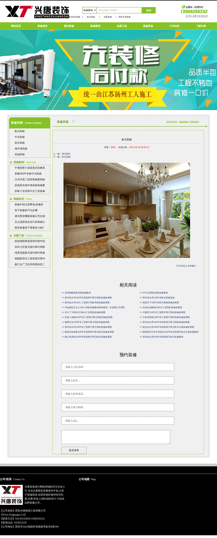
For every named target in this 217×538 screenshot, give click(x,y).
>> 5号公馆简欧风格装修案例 (154, 292)
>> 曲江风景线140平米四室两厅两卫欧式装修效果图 (87, 337)
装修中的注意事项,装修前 (29, 204)
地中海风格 (21, 148)
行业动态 (174, 25)
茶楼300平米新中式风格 (28, 173)
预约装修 (69, 25)
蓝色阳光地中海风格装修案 (30, 185)
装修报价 (42, 25)
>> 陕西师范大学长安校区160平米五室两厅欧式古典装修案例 (169, 332)
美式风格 (20, 142)
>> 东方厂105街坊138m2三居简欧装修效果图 (83, 312)
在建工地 (122, 25)
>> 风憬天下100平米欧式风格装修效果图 (159, 302)
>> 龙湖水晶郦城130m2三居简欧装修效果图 (161, 307)
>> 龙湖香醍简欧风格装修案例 (76, 292)
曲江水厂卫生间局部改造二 (30, 264)
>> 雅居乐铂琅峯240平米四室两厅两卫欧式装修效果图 (88, 332)
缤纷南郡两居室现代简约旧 (30, 241)
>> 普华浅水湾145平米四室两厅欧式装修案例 (161, 337)
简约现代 (66, 154)
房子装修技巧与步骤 (26, 210)
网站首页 (16, 25)
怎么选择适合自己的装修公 (30, 221)
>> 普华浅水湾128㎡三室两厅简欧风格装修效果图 (86, 302)
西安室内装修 (74, 17)
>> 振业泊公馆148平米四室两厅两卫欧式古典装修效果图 (167, 327)
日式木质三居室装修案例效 (30, 179)
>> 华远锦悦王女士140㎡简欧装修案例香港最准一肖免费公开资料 (93, 307)
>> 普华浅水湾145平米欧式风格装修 (157, 297)
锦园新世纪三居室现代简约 (30, 258)
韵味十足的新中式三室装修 (30, 191)
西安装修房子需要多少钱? (29, 227)
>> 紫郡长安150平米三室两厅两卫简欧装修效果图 (86, 322)
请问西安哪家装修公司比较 (30, 216)
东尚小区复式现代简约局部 (30, 246)
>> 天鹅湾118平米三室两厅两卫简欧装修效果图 (162, 312)
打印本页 (180, 266)
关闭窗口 (192, 266)
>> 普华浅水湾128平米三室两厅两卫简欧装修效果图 (87, 327)
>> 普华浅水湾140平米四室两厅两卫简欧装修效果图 (87, 297)
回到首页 (194, 122)
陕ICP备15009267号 (108, 462)
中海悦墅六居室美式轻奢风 (30, 167)
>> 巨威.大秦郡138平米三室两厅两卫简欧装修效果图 (87, 317)
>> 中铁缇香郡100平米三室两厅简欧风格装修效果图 (165, 317)
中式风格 (20, 136)
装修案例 (95, 25)
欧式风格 (91, 17)
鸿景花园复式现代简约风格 (30, 252)
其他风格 (20, 154)
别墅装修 (108, 17)
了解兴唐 (201, 25)
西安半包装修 (125, 17)
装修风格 (148, 25)
